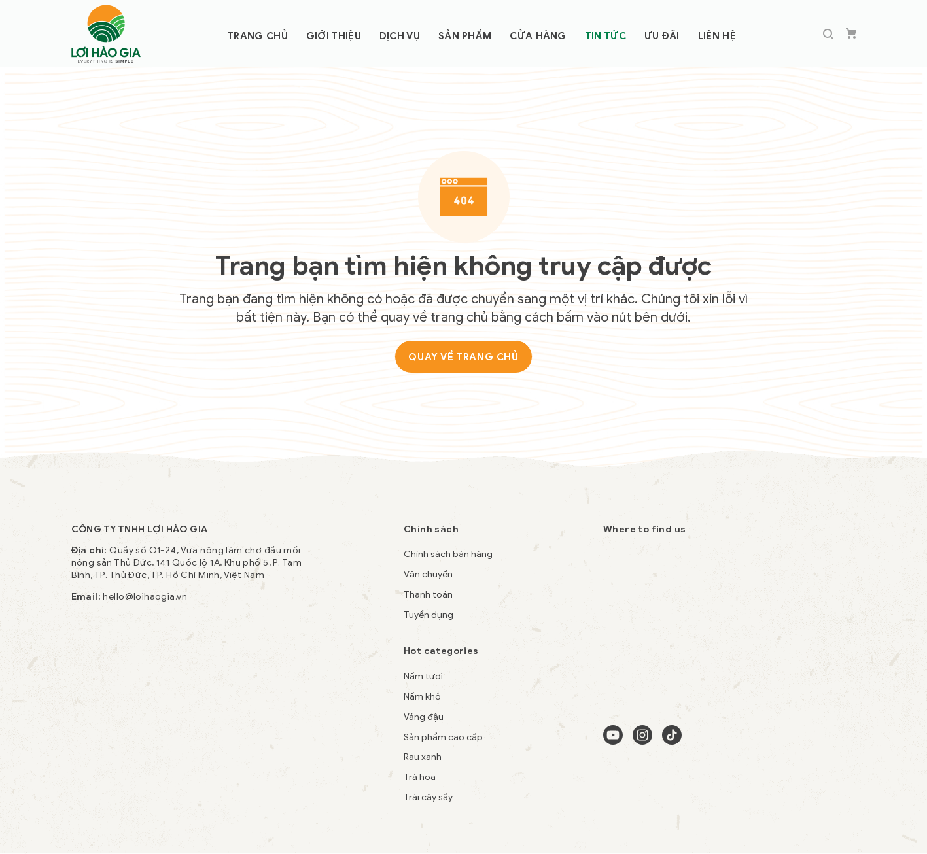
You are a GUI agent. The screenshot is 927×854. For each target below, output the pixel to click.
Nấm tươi (423, 676)
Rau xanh (423, 756)
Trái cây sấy (428, 797)
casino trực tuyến (150, 743)
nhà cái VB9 (218, 743)
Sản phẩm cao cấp (443, 737)
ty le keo (90, 743)
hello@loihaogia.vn (145, 596)
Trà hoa (420, 777)
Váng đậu (424, 717)
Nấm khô (422, 696)
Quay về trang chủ (463, 357)
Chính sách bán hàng (448, 554)
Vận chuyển (428, 574)
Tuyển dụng (428, 615)
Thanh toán (428, 594)
